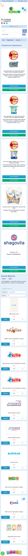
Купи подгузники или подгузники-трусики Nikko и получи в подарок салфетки (14, 71)
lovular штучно (14, 462)
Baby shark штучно (14, 314)
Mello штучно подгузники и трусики (14, 511)
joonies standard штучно (14, 437)
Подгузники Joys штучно (14, 536)
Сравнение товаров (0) (7, 288)
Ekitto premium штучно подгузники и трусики (14, 363)
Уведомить (5, 368)
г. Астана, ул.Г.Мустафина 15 (7, 1)
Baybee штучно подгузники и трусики (14, 338)
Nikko (10, 278)
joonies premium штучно (14, 412)
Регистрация (20, 1)
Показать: (4, 295)
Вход (25, 1)
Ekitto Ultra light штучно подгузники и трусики (14, 388)
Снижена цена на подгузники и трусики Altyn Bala (14, 207)
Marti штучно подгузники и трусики (14, 487)
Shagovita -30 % (14, 252)
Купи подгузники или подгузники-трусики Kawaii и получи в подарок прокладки (14, 117)
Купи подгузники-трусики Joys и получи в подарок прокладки (14, 162)
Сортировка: (4, 292)
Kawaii (4, 278)
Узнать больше (14, 89)
